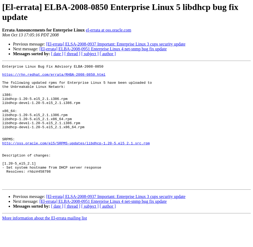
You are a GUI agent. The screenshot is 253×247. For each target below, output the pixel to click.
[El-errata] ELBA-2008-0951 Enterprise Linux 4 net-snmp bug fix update (103, 49)
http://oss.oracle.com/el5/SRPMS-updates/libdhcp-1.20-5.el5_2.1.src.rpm (76, 159)
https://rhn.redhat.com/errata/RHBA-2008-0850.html (53, 76)
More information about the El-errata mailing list (44, 242)
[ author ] (108, 53)
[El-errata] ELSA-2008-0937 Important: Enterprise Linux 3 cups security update (115, 44)
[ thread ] (72, 53)
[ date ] (57, 53)
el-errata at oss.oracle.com (108, 30)
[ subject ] (90, 53)
